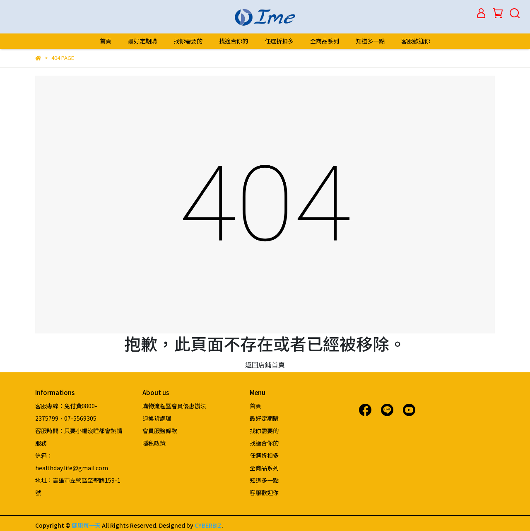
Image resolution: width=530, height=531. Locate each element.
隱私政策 (154, 443)
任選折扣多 (279, 41)
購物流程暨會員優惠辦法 (174, 406)
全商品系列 (324, 41)
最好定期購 (142, 41)
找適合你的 (233, 41)
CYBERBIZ (208, 525)
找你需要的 (187, 41)
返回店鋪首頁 (265, 364)
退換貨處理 (156, 418)
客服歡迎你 (415, 41)
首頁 (105, 41)
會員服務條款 (159, 430)
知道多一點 (370, 41)
